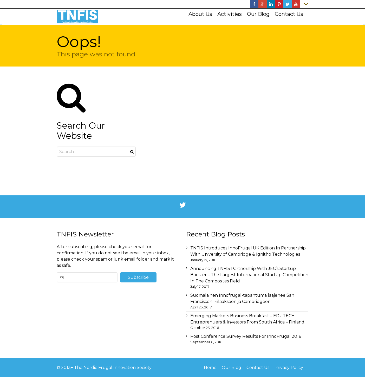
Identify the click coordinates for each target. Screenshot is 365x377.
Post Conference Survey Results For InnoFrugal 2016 (245, 336)
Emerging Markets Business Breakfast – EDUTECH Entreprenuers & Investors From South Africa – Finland (247, 319)
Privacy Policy (289, 367)
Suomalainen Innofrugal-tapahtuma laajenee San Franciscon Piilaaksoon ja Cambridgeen (242, 298)
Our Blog (231, 367)
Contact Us (257, 367)
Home (210, 367)
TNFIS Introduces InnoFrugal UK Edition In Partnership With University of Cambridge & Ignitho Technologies (248, 251)
